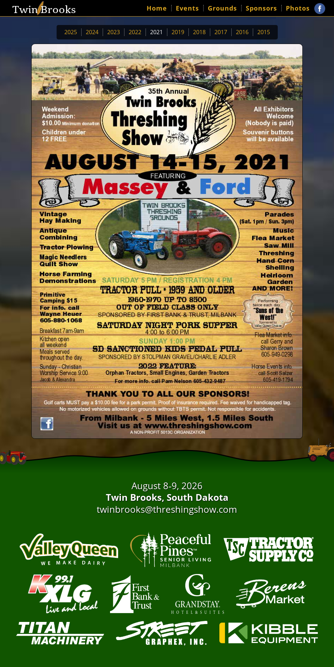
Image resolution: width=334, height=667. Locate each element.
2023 (113, 32)
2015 (263, 32)
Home (157, 8)
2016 (242, 32)
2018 (199, 32)
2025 (70, 32)
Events (187, 8)
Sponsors (261, 8)
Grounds (222, 8)
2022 (135, 32)
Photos (298, 8)
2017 (220, 32)
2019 (178, 32)
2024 (92, 32)
